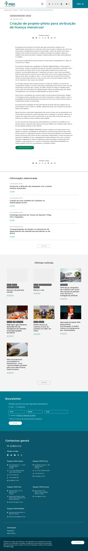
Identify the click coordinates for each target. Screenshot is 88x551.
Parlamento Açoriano (16, 285)
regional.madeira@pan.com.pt (18, 516)
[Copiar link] (54, 38)
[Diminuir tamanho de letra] (53, 3)
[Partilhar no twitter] (36, 38)
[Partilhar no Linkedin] (45, 38)
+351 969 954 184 (14, 477)
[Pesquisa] (42, 4)
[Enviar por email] (51, 38)
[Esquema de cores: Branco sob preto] (66, 4)
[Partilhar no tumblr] (42, 38)
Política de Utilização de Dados (28, 415)
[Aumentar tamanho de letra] (58, 3)
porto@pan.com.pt (40, 475)
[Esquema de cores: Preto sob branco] (64, 4)
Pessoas (34, 15)
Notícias (15, 10)
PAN (18, 321)
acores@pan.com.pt (41, 496)
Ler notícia (13, 293)
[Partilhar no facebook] (33, 38)
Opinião (18, 283)
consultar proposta (24, 147)
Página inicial (8, 10)
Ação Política (12, 533)
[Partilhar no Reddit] (48, 38)
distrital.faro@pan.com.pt (17, 501)
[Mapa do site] (49, 4)
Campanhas (63, 283)
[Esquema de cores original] (61, 4)
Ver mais (17, 191)
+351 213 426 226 (14, 474)
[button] (80, 4)
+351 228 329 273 (40, 473)
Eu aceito (77, 542)
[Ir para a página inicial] (9, 4)
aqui (20, 546)
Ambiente (37, 285)
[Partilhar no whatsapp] (39, 38)
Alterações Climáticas (46, 283)
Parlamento (23, 321)
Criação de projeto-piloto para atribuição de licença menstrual (36, 10)
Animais (13, 321)
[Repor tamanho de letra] (55, 3)
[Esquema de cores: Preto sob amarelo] (69, 4)
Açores (12, 283)
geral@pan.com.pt (16, 445)
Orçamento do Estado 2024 (23, 15)
